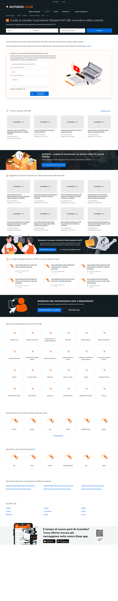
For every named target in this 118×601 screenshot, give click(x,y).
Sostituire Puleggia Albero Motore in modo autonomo (20, 486)
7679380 (46, 508)
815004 (83, 511)
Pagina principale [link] (10, 15)
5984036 (83, 508)
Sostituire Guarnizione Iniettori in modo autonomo (57, 489)
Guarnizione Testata (34, 15)
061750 (83, 514)
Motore (25, 15)
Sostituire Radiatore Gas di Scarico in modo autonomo (58, 486)
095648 (46, 514)
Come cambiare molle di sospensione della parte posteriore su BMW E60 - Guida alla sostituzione (98, 267)
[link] (34, 11)
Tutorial (19, 15)
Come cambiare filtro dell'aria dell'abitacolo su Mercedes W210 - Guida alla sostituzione (62, 267)
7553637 (8, 511)
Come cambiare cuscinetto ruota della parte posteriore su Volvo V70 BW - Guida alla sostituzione (98, 281)
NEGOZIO (56, 1)
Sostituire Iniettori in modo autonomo (91, 489)
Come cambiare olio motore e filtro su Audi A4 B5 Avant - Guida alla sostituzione (62, 280)
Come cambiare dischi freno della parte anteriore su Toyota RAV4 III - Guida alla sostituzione (26, 281)
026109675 (9, 514)
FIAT (43, 15)
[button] (66, 11)
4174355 (8, 508)
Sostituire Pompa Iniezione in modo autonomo (18, 489)
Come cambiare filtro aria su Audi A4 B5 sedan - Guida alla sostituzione (26, 266)
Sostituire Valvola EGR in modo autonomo (92, 486)
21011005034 (47, 511)
